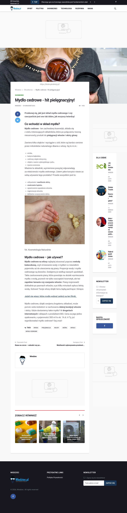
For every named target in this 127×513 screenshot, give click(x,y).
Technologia (66, 8)
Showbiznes (52, 8)
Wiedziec (18, 90)
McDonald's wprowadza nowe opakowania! (26, 437)
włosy (56, 328)
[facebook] (116, 2)
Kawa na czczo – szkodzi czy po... (28, 345)
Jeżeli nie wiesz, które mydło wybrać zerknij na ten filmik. (51, 296)
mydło (73, 328)
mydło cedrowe (31, 331)
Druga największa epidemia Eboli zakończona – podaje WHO (49, 436)
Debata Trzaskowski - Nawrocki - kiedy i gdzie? (112, 194)
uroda (36, 328)
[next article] (90, 2)
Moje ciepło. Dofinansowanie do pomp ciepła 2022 (74, 437)
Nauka (90, 8)
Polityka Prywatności (55, 477)
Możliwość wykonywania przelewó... (71, 345)
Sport (29, 8)
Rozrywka (79, 8)
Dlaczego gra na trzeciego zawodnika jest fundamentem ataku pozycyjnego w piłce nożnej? (76, 2)
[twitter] (17, 120)
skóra (65, 328)
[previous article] (95, 2)
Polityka (40, 8)
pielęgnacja (46, 328)
